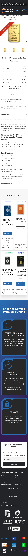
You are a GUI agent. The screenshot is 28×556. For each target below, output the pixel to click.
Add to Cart (7, 233)
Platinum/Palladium (20, 480)
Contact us (4, 475)
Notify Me (14, 94)
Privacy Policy (4, 482)
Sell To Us (10, 494)
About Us (10, 492)
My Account (4, 478)
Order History (4, 480)
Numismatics (18, 482)
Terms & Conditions (6, 484)
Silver (16, 478)
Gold (16, 475)
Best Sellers (18, 484)
